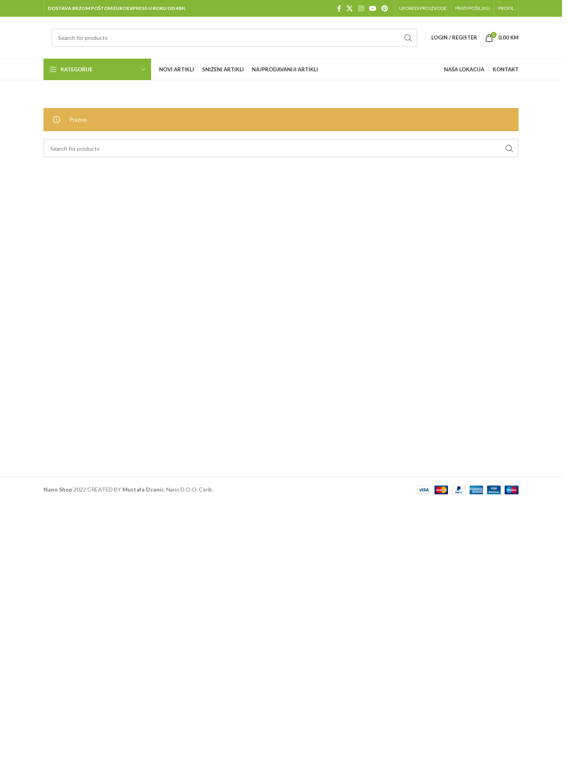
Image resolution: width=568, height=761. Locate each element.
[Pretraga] (234, 38)
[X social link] (350, 8)
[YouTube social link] (372, 8)
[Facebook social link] (339, 8)
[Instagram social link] (361, 8)
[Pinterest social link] (385, 8)
